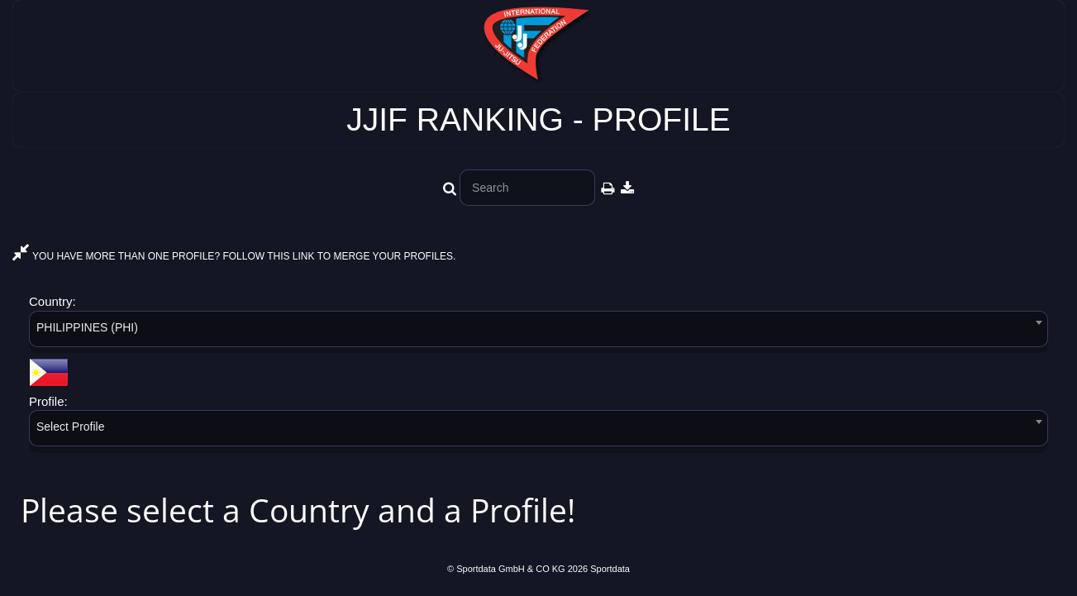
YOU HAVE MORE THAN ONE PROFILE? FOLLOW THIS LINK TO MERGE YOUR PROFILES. (233, 256)
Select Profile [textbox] (70, 426)
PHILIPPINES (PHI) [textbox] (87, 327)
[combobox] (538, 332)
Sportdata (610, 569)
